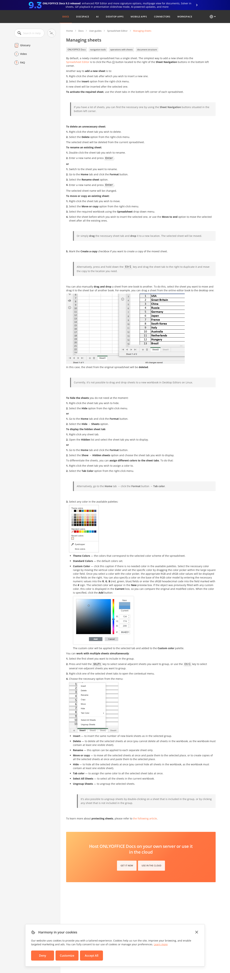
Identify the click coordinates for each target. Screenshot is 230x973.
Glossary (25, 45)
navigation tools (98, 49)
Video (23, 54)
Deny (42, 956)
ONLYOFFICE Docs (77, 49)
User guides (95, 30)
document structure (147, 49)
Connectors (162, 16)
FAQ (22, 62)
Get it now (127, 865)
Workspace (184, 16)
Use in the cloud (151, 865)
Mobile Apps (139, 16)
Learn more (161, 944)
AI (97, 16)
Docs (65, 16)
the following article (145, 818)
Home (69, 30)
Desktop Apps (114, 16)
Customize (67, 956)
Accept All (91, 956)
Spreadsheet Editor (117, 30)
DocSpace (82, 16)
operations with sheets (121, 49)
